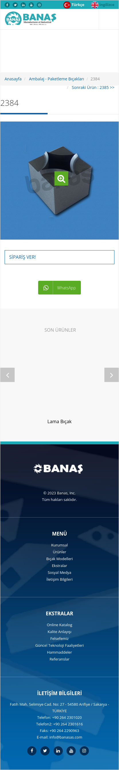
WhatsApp (59, 288)
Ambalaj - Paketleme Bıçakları (56, 78)
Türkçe (73, 5)
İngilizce (102, 5)
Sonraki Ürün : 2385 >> (92, 87)
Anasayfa (13, 78)
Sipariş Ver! (22, 257)
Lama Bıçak (59, 421)
